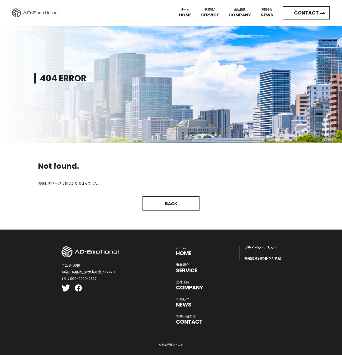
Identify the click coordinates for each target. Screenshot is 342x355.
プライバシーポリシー (261, 247)
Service (210, 12)
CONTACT (306, 12)
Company (239, 12)
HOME (184, 251)
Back (171, 203)
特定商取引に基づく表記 (262, 258)
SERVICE (187, 268)
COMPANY (189, 285)
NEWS (183, 302)
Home (185, 12)
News (267, 12)
